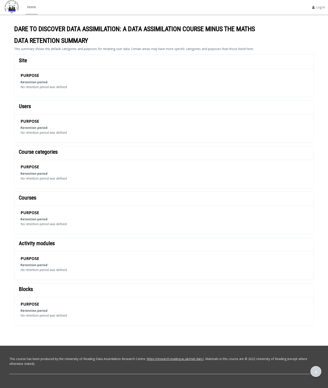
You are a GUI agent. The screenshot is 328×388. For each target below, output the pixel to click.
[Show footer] (315, 371)
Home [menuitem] (31, 7)
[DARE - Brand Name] (11, 7)
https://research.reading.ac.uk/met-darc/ (175, 359)
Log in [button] (318, 7)
